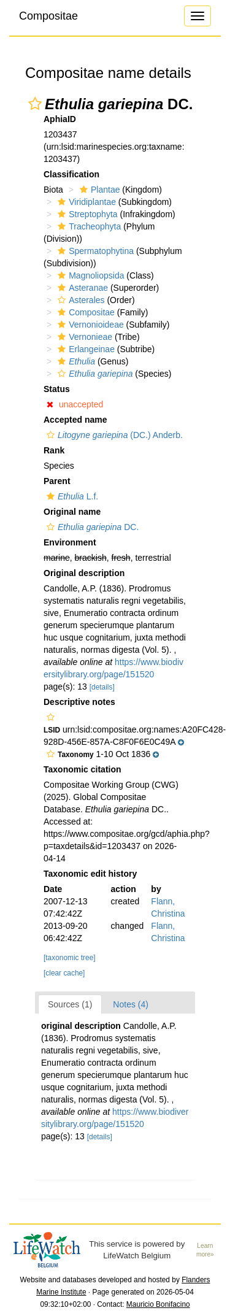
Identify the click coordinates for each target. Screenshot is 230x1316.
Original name (72, 512)
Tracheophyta (88, 226)
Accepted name (75, 420)
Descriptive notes (79, 702)
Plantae (98, 189)
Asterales (79, 300)
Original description (84, 573)
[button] (35, 103)
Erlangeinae (85, 349)
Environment (70, 542)
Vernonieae (83, 337)
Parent (57, 481)
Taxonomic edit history (90, 874)
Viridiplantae (85, 202)
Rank (54, 450)
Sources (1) (70, 1004)
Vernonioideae (89, 324)
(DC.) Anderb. (113, 435)
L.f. (71, 496)
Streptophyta (86, 214)
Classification (71, 174)
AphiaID (60, 119)
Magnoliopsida (89, 275)
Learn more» (205, 1250)
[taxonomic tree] (70, 957)
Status (57, 389)
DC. (91, 527)
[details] (102, 687)
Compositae (48, 16)
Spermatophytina (94, 251)
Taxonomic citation (82, 769)
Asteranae (81, 288)
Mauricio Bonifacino (158, 1304)
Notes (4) (130, 1004)
